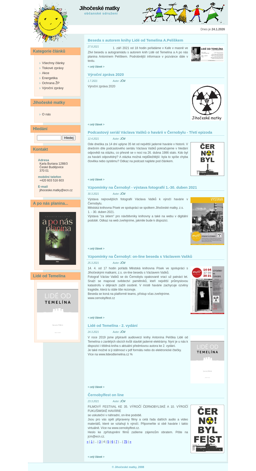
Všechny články (53, 63)
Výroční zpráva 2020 (106, 74)
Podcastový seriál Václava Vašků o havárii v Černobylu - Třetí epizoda (150, 132)
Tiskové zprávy (53, 68)
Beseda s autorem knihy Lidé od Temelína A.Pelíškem (135, 40)
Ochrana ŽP (51, 83)
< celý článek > (96, 66)
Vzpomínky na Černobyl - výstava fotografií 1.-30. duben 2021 (142, 187)
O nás (46, 114)
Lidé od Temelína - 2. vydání (113, 325)
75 (125, 441)
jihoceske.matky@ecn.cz (56, 190)
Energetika (50, 78)
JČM (122, 81)
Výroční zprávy (53, 88)
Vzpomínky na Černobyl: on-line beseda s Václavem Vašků (140, 256)
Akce (45, 73)
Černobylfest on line (106, 395)
